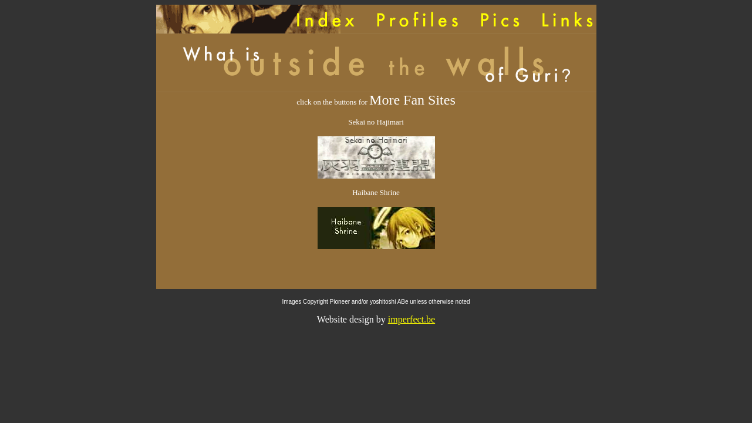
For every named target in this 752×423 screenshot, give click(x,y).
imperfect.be (411, 319)
